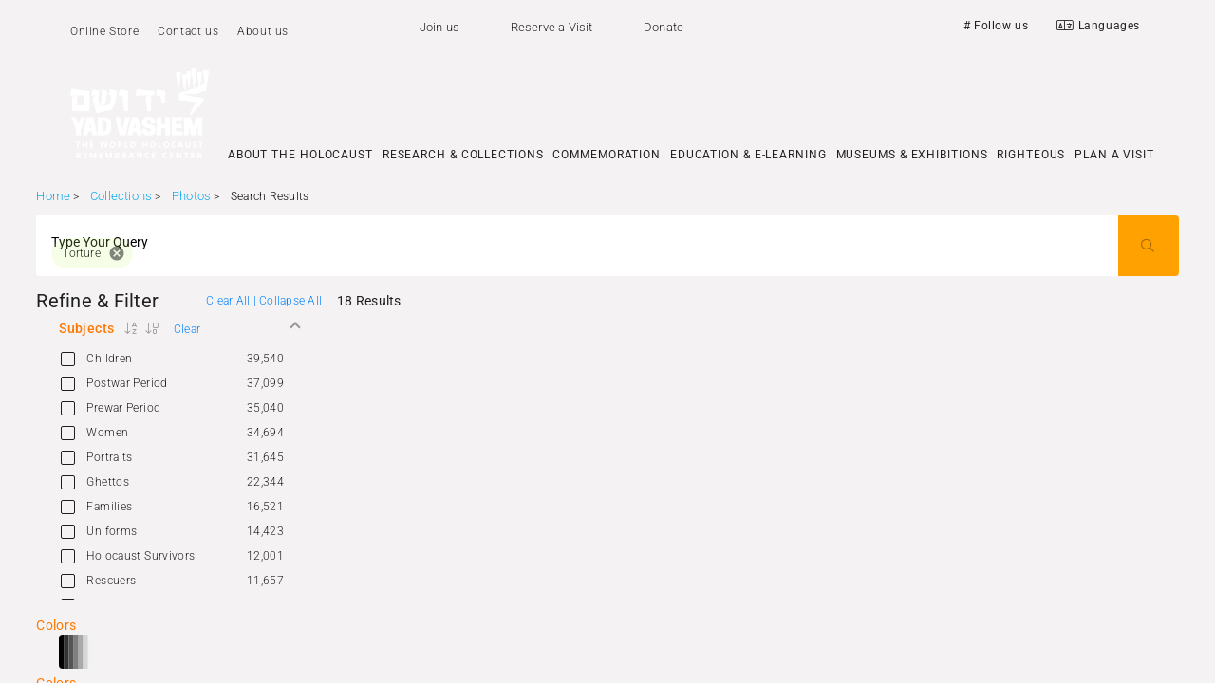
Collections (121, 196)
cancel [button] (116, 253)
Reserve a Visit (552, 27)
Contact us (188, 31)
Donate (663, 27)
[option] (179, 358)
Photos (191, 196)
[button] (179, 328)
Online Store (104, 31)
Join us (439, 27)
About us (263, 31)
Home (53, 196)
